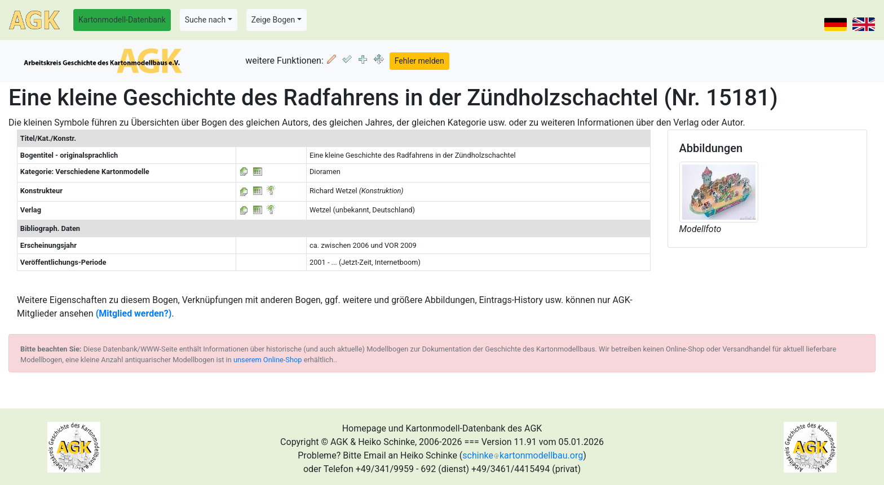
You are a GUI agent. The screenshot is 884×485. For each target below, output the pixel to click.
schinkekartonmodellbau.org (522, 455)
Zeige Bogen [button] (273, 19)
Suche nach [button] (205, 19)
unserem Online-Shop (267, 359)
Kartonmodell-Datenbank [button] (122, 19)
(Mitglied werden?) (134, 313)
